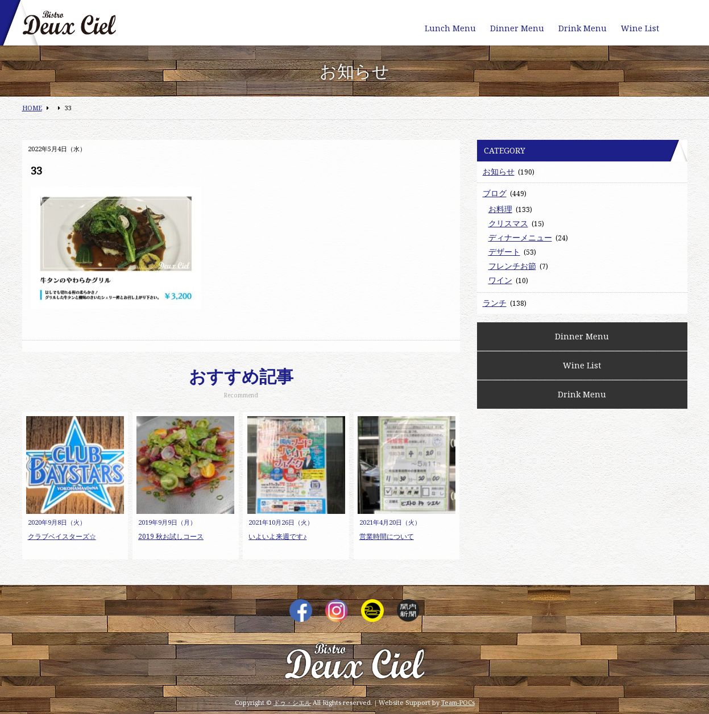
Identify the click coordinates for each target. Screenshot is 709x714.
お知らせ (499, 171)
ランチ (495, 302)
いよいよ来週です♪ (277, 536)
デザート (504, 251)
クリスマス (508, 223)
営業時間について (386, 536)
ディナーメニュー (520, 237)
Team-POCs (458, 702)
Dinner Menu (517, 28)
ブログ (495, 193)
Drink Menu (582, 28)
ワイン (500, 280)
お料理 (500, 209)
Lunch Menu (450, 28)
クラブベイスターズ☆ (62, 536)
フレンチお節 (512, 265)
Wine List (640, 28)
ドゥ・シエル (292, 702)
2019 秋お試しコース (171, 536)
